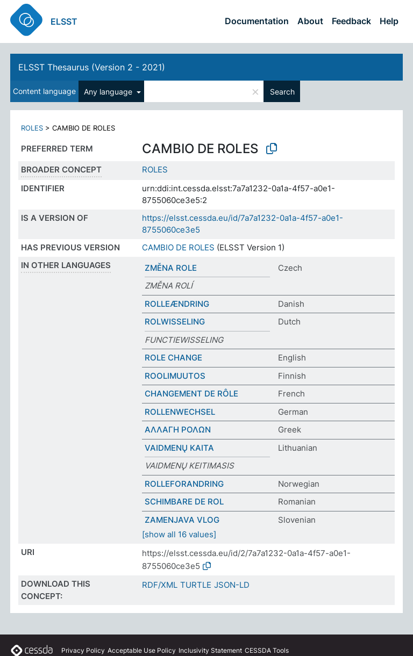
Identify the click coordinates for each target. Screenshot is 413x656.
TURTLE (195, 585)
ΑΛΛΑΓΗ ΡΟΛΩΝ (178, 429)
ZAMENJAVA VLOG (182, 520)
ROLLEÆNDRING (177, 304)
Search (282, 91)
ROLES (32, 128)
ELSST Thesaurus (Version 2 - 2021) (91, 67)
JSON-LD (232, 585)
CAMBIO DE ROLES (178, 247)
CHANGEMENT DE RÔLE (191, 393)
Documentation (257, 21)
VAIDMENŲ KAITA (179, 448)
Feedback (351, 21)
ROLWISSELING (175, 321)
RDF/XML (159, 585)
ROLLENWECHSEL (180, 412)
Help (389, 21)
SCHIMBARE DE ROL (184, 501)
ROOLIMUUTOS (175, 376)
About (310, 21)
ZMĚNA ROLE (171, 268)
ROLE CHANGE (173, 357)
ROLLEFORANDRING (184, 484)
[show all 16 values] (179, 534)
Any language (109, 91)
